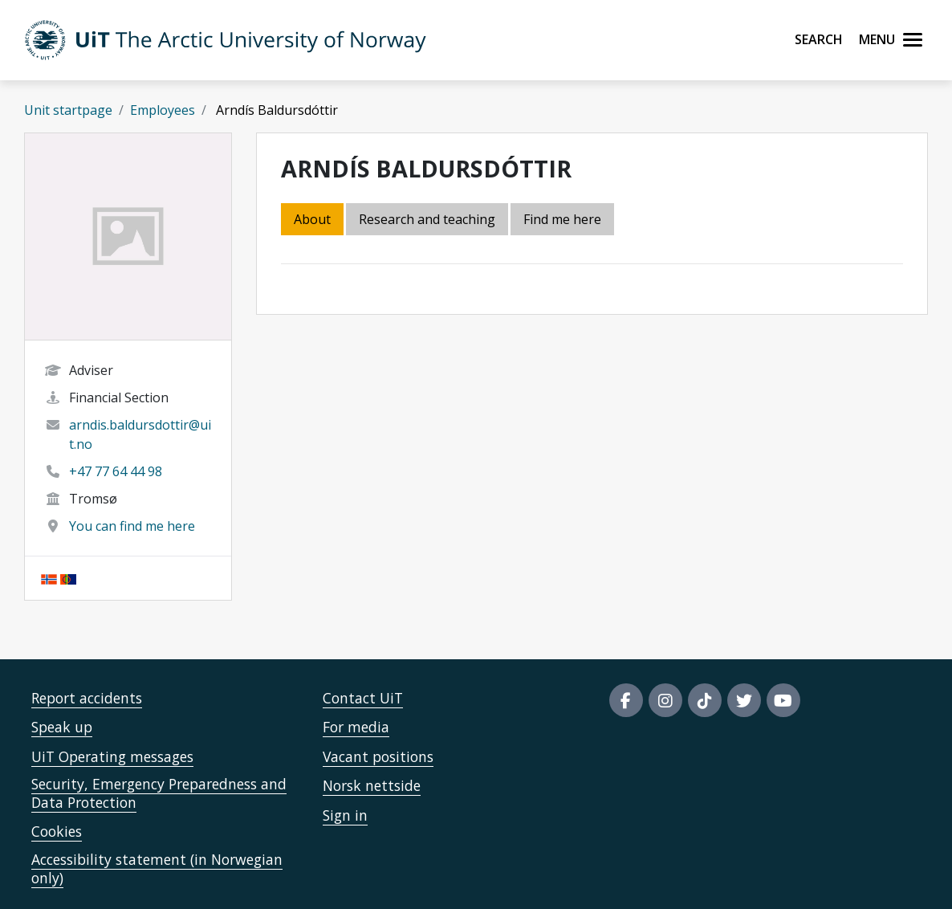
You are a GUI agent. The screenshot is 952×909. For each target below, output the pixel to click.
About (312, 219)
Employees (162, 110)
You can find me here (132, 526)
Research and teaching (427, 219)
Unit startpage (68, 110)
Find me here (562, 219)
